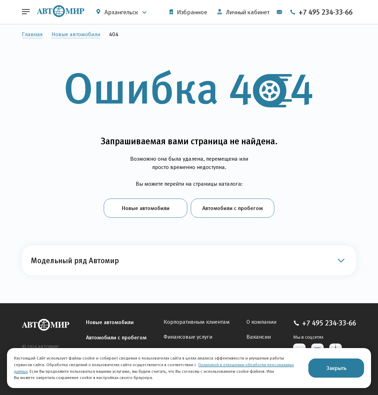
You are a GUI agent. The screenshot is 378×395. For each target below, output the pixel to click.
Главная (32, 34)
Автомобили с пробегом (232, 208)
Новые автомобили (76, 34)
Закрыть (336, 368)
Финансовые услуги (188, 337)
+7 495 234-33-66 (321, 12)
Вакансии (258, 337)
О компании (261, 322)
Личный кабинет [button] (243, 12)
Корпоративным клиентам (197, 322)
